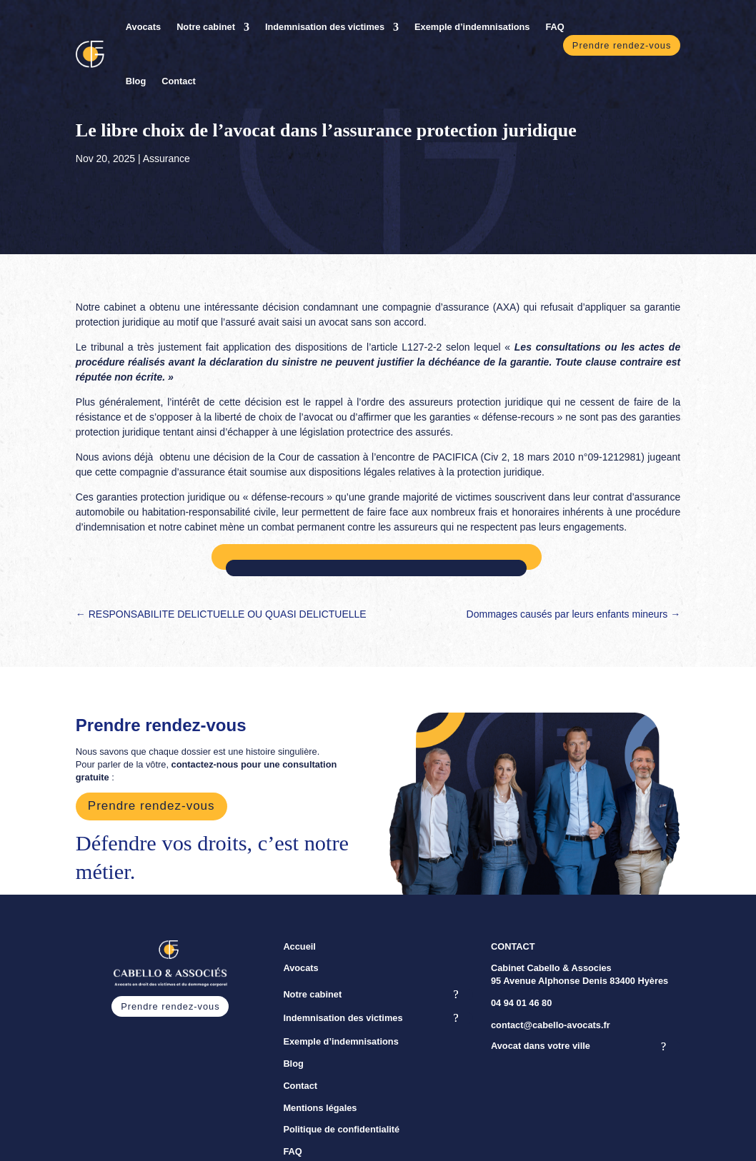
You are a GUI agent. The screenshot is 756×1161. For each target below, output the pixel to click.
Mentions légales (320, 1107)
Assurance (166, 158)
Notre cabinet (205, 26)
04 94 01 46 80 (521, 1002)
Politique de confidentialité (341, 1129)
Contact (178, 81)
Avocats (143, 26)
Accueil (299, 946)
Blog (136, 81)
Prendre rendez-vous (622, 45)
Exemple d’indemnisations (471, 26)
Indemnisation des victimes (324, 26)
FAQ (554, 26)
